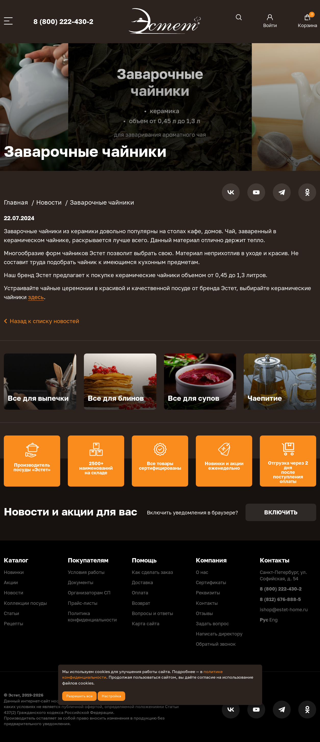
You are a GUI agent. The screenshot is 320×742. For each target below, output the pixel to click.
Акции (11, 582)
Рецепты (13, 623)
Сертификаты (211, 582)
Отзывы (204, 613)
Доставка (142, 582)
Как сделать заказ (152, 572)
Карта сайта (145, 623)
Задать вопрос (212, 623)
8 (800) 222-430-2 (63, 22)
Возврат (141, 603)
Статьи (11, 613)
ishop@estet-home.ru (284, 609)
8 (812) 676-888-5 (280, 599)
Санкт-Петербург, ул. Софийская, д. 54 (283, 575)
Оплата (140, 592)
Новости (13, 592)
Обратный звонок (216, 644)
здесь (36, 296)
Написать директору (219, 634)
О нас (202, 572)
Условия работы (86, 572)
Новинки (14, 572)
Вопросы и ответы (152, 613)
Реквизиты (208, 592)
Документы (80, 582)
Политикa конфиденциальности (92, 616)
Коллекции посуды (25, 603)
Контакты (207, 603)
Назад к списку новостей (44, 320)
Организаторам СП (89, 592)
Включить (281, 512)
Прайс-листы (82, 603)
